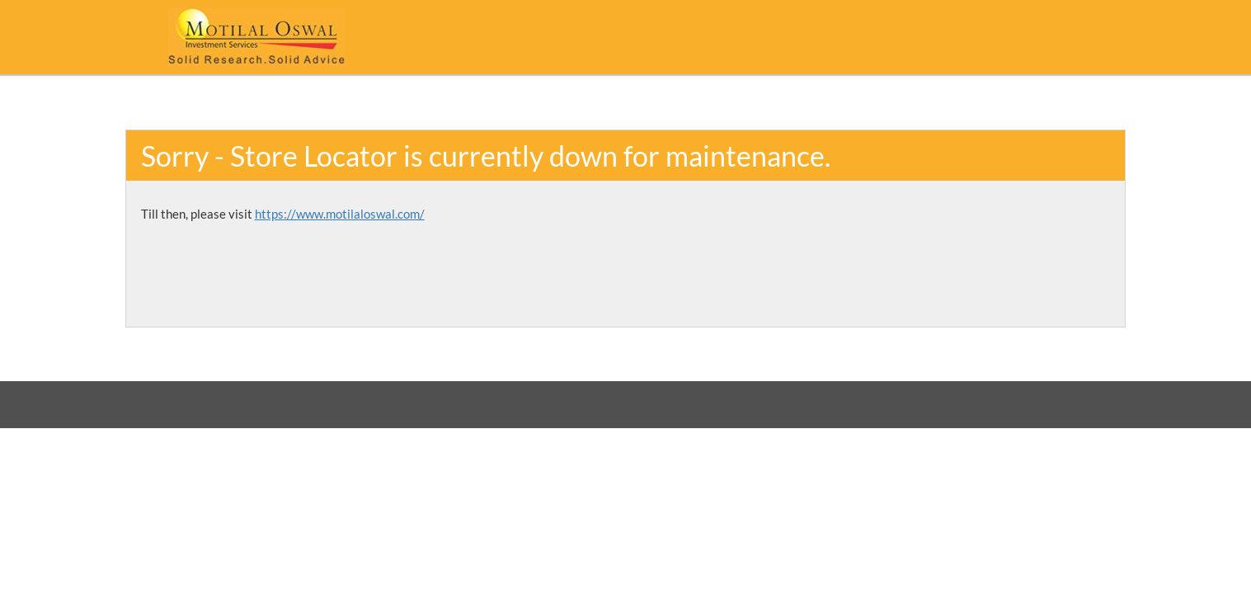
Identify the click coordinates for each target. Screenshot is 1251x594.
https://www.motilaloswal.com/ (340, 213)
